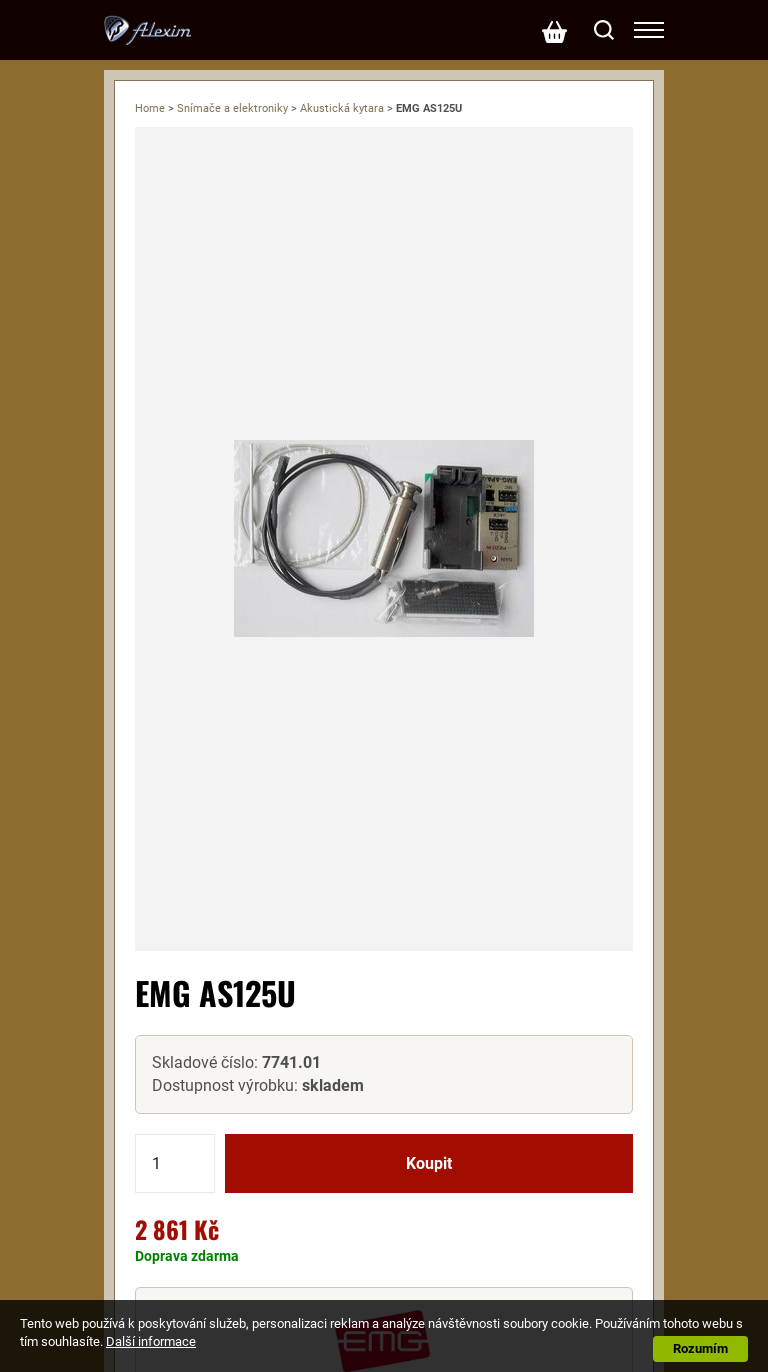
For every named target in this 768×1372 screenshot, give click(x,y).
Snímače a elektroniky (232, 108)
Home (150, 108)
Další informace (151, 1341)
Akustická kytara (342, 108)
